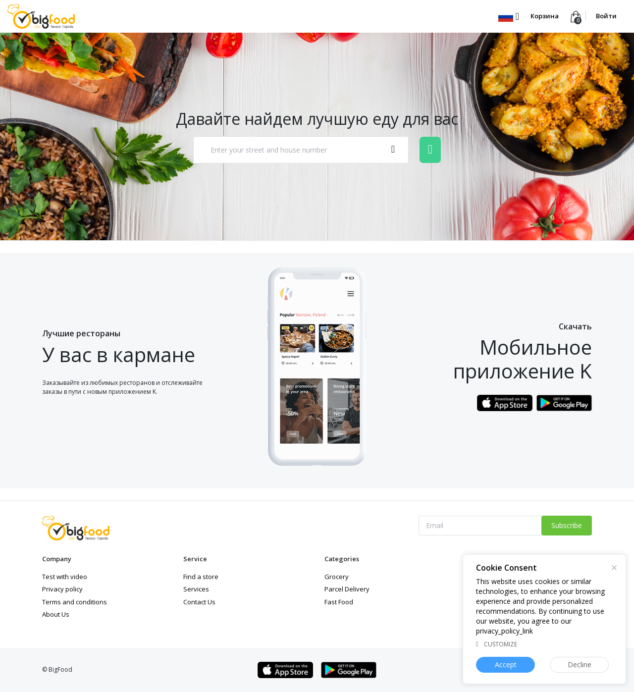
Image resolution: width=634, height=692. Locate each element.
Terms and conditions (74, 601)
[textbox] (291, 150)
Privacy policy (62, 589)
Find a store (200, 576)
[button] (508, 15)
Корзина (544, 15)
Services (196, 589)
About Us (55, 614)
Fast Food (338, 601)
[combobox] (301, 149)
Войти (606, 15)
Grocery (336, 576)
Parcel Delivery (347, 589)
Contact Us (199, 601)
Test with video (64, 576)
